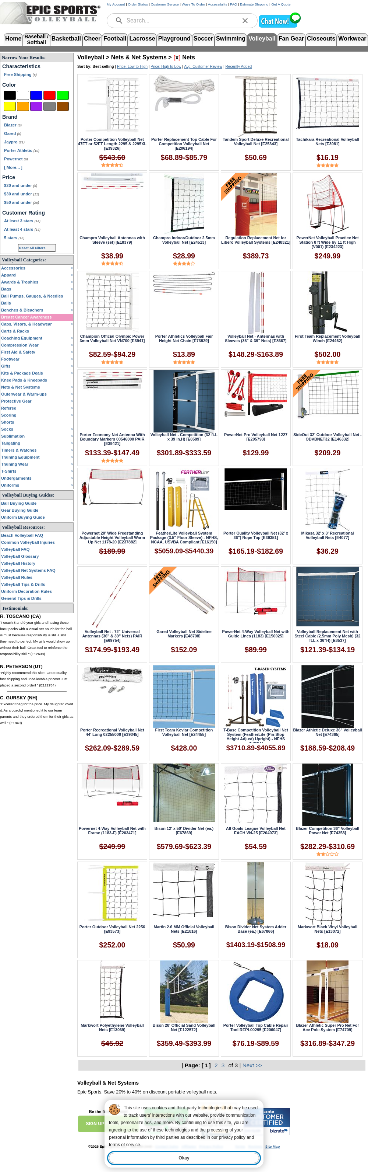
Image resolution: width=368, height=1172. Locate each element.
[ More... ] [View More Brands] (13, 167)
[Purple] (36, 106)
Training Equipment (20, 457)
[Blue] (36, 95)
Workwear (352, 38)
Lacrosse (142, 38)
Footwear (10, 359)
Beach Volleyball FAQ (22, 535)
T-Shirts (9, 471)
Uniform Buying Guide (23, 517)
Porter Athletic (21, 150)
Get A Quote (280, 4)
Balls (6, 303)
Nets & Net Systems (20, 387)
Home (13, 38)
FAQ (233, 4)
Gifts (5, 366)
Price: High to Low (166, 67)
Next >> (252, 1065)
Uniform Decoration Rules (26, 591)
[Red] (49, 95)
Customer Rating (23, 213)
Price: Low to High (132, 67)
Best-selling (103, 67)
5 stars (14, 238)
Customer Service (165, 4)
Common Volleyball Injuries (28, 542)
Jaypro (14, 142)
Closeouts (321, 38)
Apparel (9, 275)
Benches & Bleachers (22, 310)
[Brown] (63, 106)
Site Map (272, 1146)
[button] (280, 27)
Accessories (13, 268)
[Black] (10, 95)
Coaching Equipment (21, 338)
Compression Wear (20, 345)
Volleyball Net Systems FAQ (28, 570)
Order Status (138, 4)
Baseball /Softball (36, 39)
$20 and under (20, 185)
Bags (6, 289)
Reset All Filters (32, 248)
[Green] (63, 95)
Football (114, 38)
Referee (8, 408)
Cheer (92, 38)
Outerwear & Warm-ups (24, 394)
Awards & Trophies (19, 282)
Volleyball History (18, 563)
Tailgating (10, 443)
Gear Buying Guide (19, 510)
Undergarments (16, 478)
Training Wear (14, 464)
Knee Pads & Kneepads (24, 380)
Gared (12, 133)
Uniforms (10, 485)
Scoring (9, 415)
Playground (174, 38)
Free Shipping (20, 74)
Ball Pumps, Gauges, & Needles (32, 296)
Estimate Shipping (254, 4)
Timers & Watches (18, 450)
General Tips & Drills (21, 598)
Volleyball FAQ (15, 549)
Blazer (13, 125)
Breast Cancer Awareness (26, 317)
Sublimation (13, 436)
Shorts (7, 422)
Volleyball (262, 38)
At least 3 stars (22, 221)
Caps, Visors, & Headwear (26, 324)
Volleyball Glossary (20, 556)
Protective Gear (16, 401)
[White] (23, 95)
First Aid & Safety (18, 352)
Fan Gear (291, 38)
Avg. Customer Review (203, 67)
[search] (119, 20)
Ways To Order (193, 4)
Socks (7, 429)
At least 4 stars (22, 229)
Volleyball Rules (16, 577)
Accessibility (217, 4)
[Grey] (49, 106)
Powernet (16, 159)
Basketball (66, 38)
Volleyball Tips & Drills (23, 584)
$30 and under (21, 194)
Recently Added (238, 67)
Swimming (230, 38)
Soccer (203, 38)
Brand (10, 117)
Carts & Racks (15, 331)
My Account (116, 4)
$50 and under (21, 202)
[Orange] (23, 106)
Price (8, 177)
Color (9, 85)
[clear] (245, 20)
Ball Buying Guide (18, 503)
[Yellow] (10, 106)
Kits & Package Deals (22, 373)
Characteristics (21, 66)
